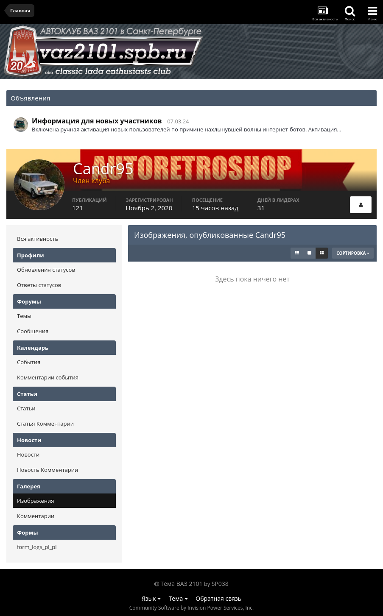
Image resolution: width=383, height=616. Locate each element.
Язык (151, 598)
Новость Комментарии (47, 470)
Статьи (26, 408)
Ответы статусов (39, 285)
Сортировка (352, 253)
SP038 (220, 584)
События (28, 362)
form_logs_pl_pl (36, 547)
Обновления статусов (46, 269)
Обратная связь (218, 598)
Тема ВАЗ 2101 (182, 584)
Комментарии (35, 516)
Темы (24, 316)
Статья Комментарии (45, 423)
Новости (28, 454)
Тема (178, 598)
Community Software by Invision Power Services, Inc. (191, 607)
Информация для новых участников (97, 120)
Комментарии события (47, 377)
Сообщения (32, 331)
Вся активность (37, 238)
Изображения (35, 501)
